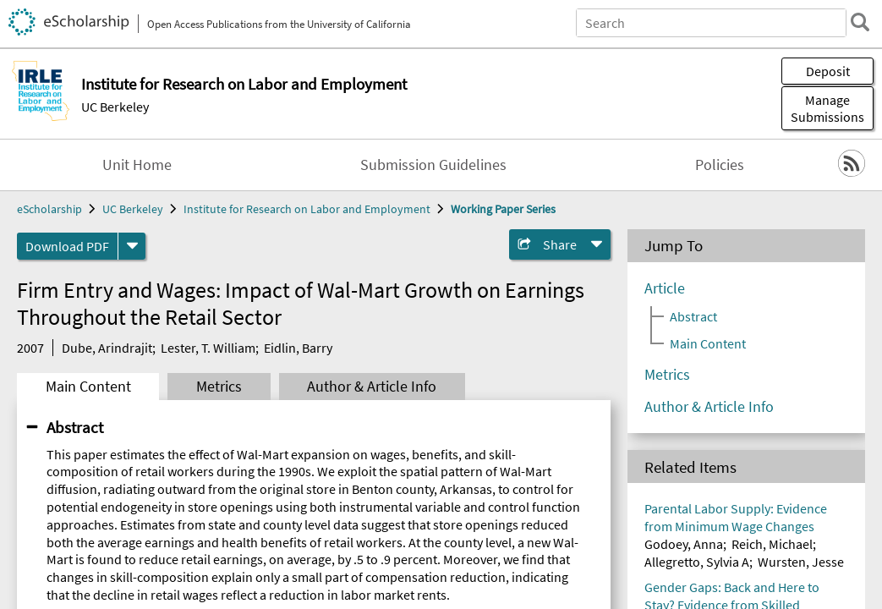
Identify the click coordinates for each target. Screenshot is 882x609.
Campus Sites (479, 406)
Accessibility (476, 508)
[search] (860, 22)
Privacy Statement (717, 339)
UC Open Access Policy (504, 440)
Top (852, 287)
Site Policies (700, 373)
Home (458, 339)
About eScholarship (497, 373)
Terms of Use (702, 406)
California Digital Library (73, 385)
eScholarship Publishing (510, 474)
